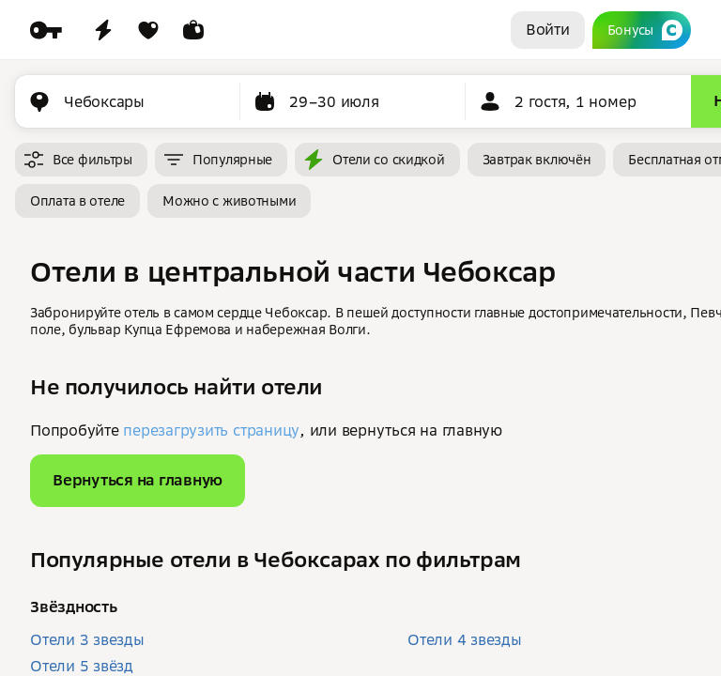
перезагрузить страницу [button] (211, 430)
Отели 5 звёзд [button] (81, 665)
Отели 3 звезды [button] (87, 639)
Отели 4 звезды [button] (464, 639)
